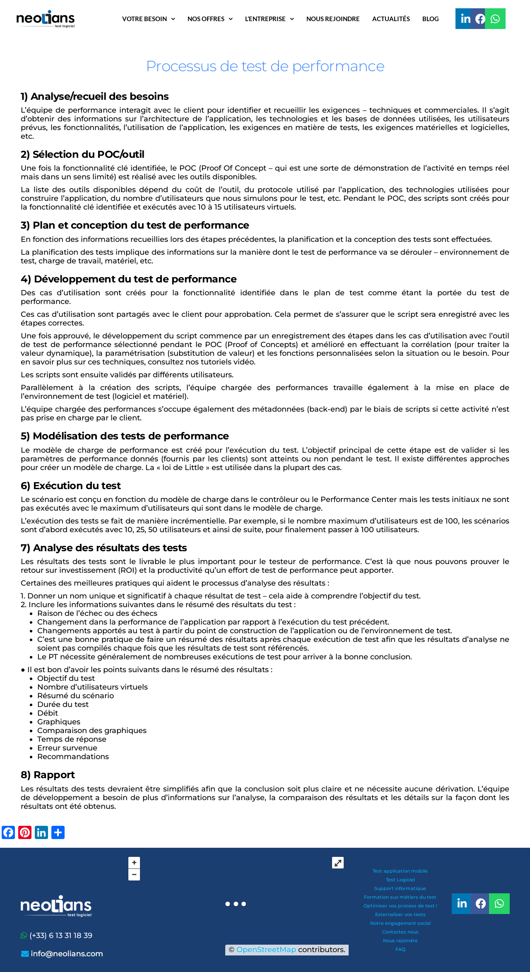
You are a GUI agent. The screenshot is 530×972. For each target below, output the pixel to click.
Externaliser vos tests (400, 914)
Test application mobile (400, 871)
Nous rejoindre (333, 18)
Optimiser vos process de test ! (400, 906)
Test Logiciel (400, 880)
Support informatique (400, 888)
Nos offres (206, 18)
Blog (430, 18)
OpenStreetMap (266, 949)
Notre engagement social (400, 923)
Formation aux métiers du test (400, 897)
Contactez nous (400, 932)
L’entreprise (265, 18)
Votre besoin (144, 18)
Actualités (391, 18)
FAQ (400, 949)
